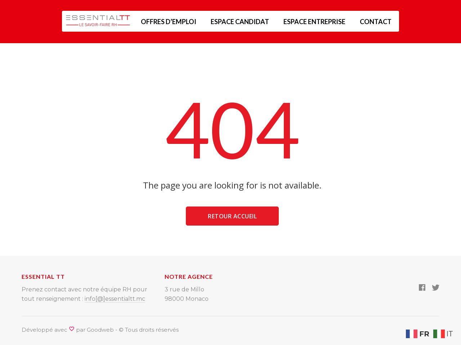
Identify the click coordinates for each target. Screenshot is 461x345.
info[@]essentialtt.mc (115, 298)
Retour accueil (232, 218)
